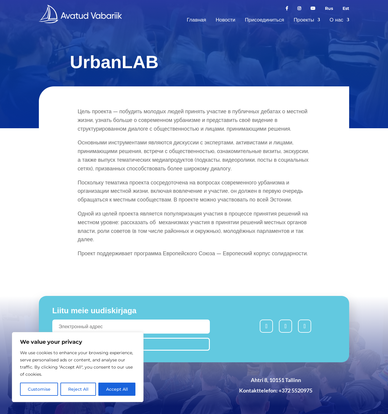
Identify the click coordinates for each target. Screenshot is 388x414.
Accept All (117, 389)
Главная (196, 20)
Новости (226, 20)
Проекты (304, 20)
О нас (336, 20)
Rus (329, 8)
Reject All (78, 389)
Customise (39, 389)
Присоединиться (264, 20)
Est (346, 8)
